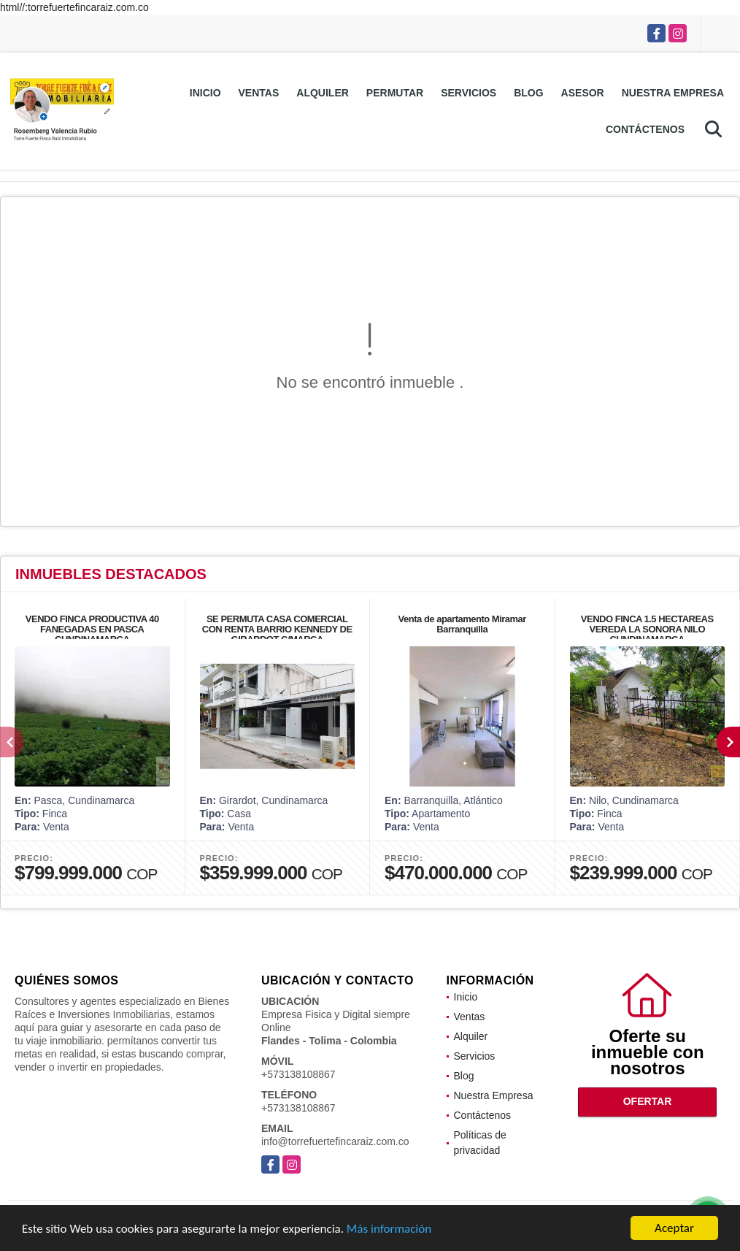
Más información (389, 1229)
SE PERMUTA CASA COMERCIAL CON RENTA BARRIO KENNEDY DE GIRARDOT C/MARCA (277, 629)
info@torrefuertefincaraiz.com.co (335, 1141)
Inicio (205, 93)
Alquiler (322, 93)
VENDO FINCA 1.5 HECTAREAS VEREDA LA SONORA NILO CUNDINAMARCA (647, 629)
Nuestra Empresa (673, 93)
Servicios (468, 93)
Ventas (259, 93)
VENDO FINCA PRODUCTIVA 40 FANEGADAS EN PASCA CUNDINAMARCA (92, 629)
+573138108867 (298, 1074)
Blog (528, 93)
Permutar (394, 93)
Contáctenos (645, 129)
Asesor (582, 93)
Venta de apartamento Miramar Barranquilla (462, 624)
